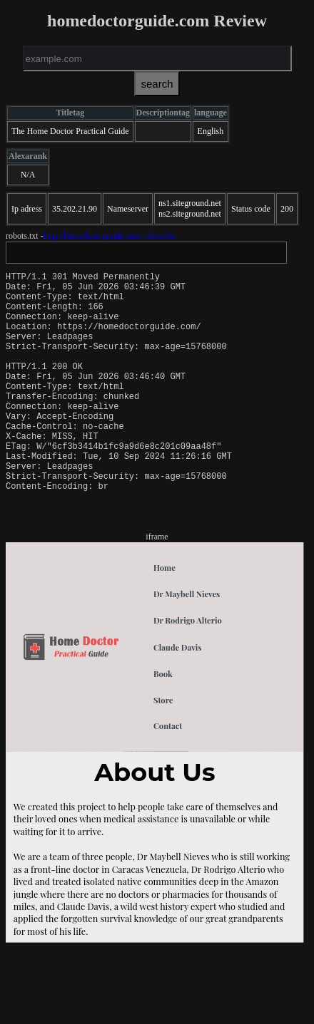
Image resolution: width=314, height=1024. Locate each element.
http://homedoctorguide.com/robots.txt (110, 236)
